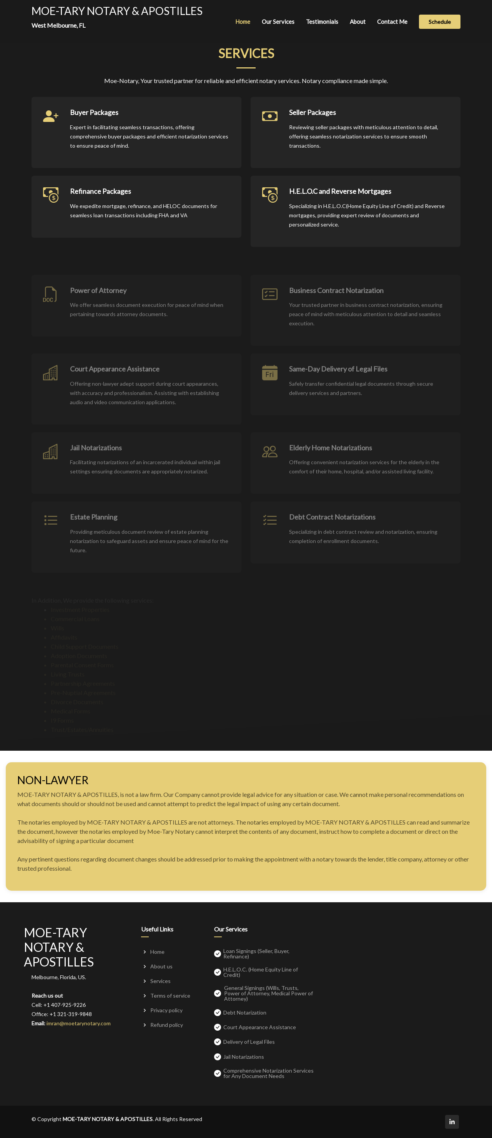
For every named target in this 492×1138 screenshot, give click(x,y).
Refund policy (166, 1025)
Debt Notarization (244, 1012)
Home (242, 21)
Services (160, 981)
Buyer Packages (94, 124)
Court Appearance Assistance (259, 1027)
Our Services (278, 21)
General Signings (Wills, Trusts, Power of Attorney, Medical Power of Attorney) (268, 993)
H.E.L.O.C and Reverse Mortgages (340, 203)
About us (161, 966)
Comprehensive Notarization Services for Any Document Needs (268, 1073)
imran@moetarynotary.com (79, 1023)
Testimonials (322, 21)
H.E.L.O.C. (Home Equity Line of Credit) (260, 972)
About (358, 21)
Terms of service (170, 995)
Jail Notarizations (243, 1057)
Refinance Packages (100, 203)
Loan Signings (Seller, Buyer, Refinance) (256, 953)
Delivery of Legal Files (249, 1042)
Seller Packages (312, 124)
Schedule (440, 21)
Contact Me (392, 21)
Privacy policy (166, 1010)
